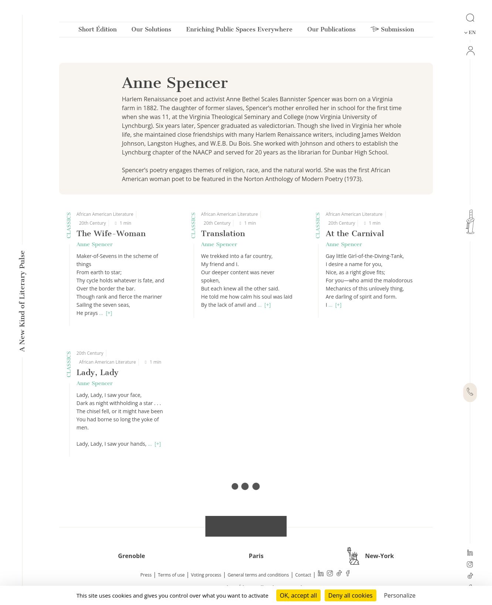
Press (145, 575)
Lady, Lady (97, 372)
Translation (223, 233)
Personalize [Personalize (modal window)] (400, 595)
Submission (392, 30)
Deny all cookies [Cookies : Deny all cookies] (350, 595)
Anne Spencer (94, 244)
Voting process (206, 575)
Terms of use (171, 575)
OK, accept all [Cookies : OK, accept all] (298, 595)
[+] (109, 312)
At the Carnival (355, 233)
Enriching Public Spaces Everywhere (239, 30)
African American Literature (104, 214)
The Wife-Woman (111, 233)
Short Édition (97, 30)
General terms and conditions (258, 575)
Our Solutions (151, 30)
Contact (303, 575)
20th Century (92, 223)
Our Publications (331, 30)
